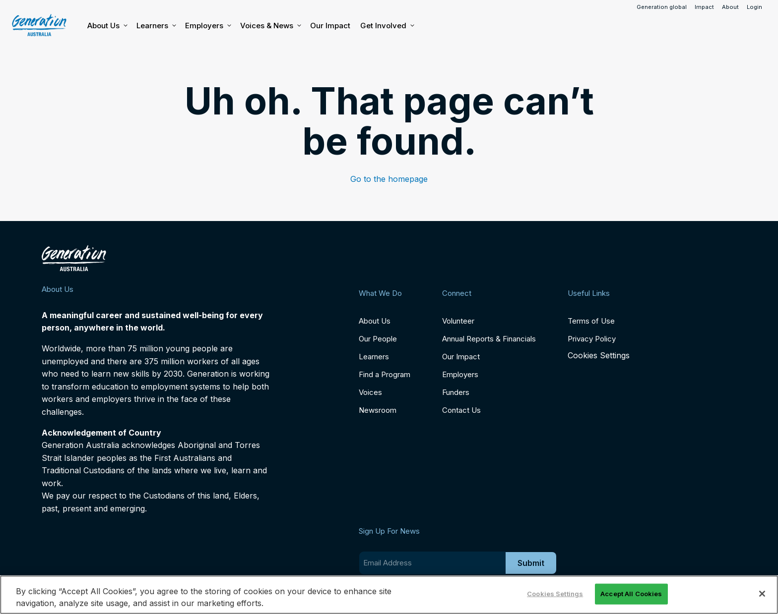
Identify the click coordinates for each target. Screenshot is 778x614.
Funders (455, 392)
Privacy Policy (592, 338)
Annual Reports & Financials (489, 338)
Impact (704, 7)
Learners (155, 26)
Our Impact (330, 25)
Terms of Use (591, 321)
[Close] (762, 594)
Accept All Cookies (631, 594)
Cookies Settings (599, 355)
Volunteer (458, 321)
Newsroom (377, 410)
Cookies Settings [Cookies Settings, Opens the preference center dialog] (555, 594)
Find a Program (384, 374)
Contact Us (461, 410)
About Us (107, 26)
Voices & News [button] (270, 26)
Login (754, 7)
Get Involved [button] (386, 26)
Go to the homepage (389, 179)
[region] (389, 594)
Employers (207, 26)
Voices (370, 392)
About (730, 7)
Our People (378, 338)
